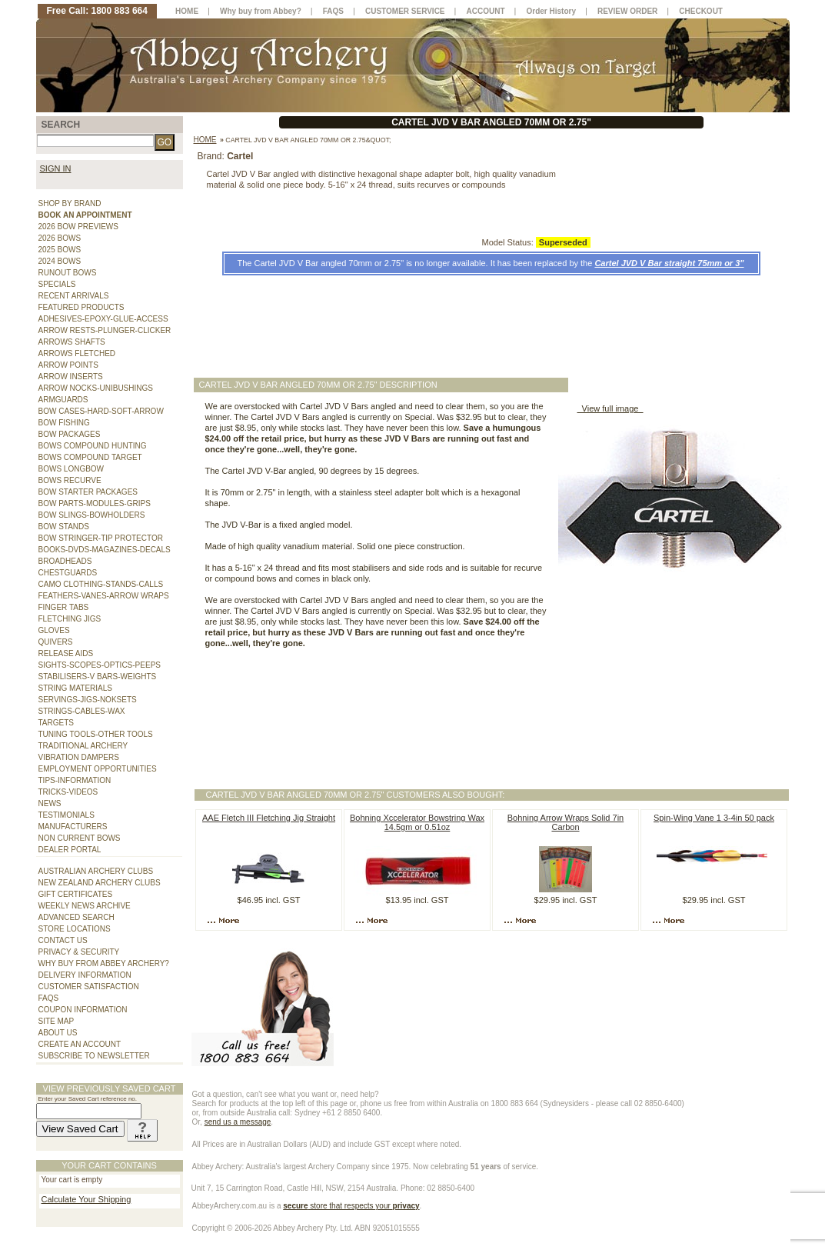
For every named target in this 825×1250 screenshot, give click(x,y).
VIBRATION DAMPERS (78, 757)
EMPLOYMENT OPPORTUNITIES (97, 769)
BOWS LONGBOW (71, 469)
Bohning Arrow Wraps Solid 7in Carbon (565, 822)
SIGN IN (56, 168)
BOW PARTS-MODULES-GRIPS (94, 503)
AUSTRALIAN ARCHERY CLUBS (96, 871)
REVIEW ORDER (627, 11)
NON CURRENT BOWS (79, 838)
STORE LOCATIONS (74, 929)
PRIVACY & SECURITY (79, 952)
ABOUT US (58, 1032)
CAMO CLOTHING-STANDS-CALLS (101, 584)
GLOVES (54, 630)
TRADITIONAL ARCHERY (83, 746)
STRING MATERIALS (75, 688)
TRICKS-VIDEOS (68, 792)
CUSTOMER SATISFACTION (88, 986)
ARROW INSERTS (70, 376)
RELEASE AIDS (66, 653)
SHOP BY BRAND (69, 203)
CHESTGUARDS (68, 572)
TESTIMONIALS (66, 815)
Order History (551, 11)
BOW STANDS (63, 526)
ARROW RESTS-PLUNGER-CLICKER (104, 330)
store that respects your (351, 1206)
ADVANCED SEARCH (76, 917)
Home (205, 139)
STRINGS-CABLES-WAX (81, 711)
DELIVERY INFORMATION (84, 975)
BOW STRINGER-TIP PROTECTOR (100, 538)
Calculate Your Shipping (86, 1199)
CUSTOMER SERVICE (405, 11)
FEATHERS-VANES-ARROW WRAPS (103, 596)
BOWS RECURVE (69, 480)
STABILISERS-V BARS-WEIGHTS (97, 676)
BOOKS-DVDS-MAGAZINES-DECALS (104, 549)
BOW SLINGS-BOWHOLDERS (91, 515)
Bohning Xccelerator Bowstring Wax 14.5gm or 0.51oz (417, 822)
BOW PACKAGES (69, 434)
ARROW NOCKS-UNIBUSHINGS (95, 388)
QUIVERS (55, 642)
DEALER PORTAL (69, 849)
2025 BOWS (60, 249)
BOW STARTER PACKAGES (88, 492)
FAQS (48, 998)
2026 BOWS (60, 238)
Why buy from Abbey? (260, 11)
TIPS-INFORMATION (74, 780)
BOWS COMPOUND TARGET (90, 457)
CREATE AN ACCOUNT (79, 1044)
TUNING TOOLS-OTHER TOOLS (95, 734)
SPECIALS (57, 284)
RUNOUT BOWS (67, 272)
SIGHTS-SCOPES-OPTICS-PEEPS (99, 665)
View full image (610, 408)
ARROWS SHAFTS (71, 342)
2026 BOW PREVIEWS (78, 226)
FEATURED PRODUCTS (81, 307)
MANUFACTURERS (73, 826)
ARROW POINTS (68, 365)
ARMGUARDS (63, 399)
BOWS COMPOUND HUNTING (92, 446)
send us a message (238, 1122)
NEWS (50, 803)
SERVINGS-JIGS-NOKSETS (87, 699)
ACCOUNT (486, 11)
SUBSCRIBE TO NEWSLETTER (94, 1056)
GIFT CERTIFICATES (75, 894)
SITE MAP (56, 1021)
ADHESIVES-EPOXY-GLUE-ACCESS (103, 319)
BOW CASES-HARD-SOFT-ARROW (101, 411)
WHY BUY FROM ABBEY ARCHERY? (103, 963)
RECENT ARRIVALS (73, 296)
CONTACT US (63, 940)
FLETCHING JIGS (69, 619)
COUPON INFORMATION (83, 1009)
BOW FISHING (64, 422)
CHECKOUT (701, 11)
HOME (186, 11)
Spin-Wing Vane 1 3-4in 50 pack (714, 817)
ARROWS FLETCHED (77, 353)
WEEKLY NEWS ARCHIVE (84, 906)
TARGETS (56, 722)
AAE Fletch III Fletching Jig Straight (268, 817)
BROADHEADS (65, 561)
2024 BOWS (60, 261)
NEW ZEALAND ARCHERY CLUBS (99, 882)
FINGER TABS (63, 607)
